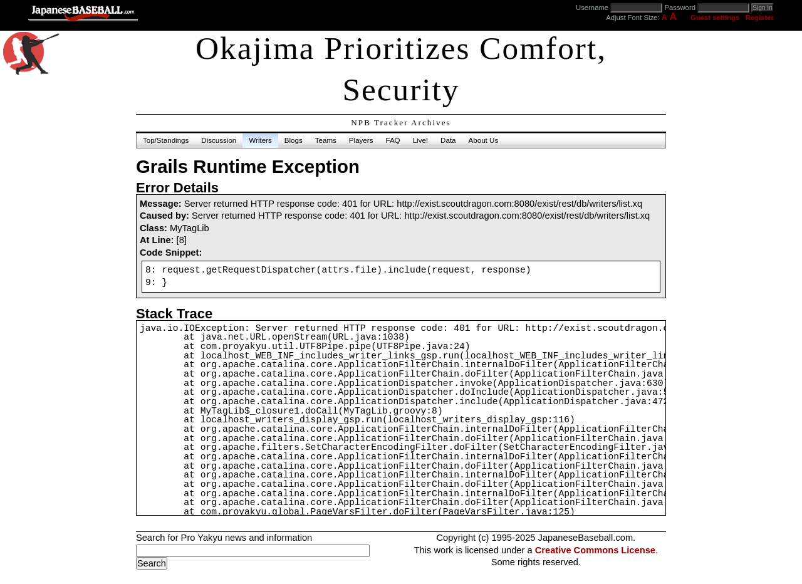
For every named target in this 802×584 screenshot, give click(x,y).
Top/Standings (166, 140)
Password (679, 7)
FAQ (392, 140)
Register (760, 17)
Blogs (293, 140)
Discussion (218, 140)
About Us (484, 140)
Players (361, 140)
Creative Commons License (595, 550)
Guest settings (714, 17)
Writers (260, 140)
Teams (325, 140)
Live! (420, 140)
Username (592, 7)
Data (448, 140)
